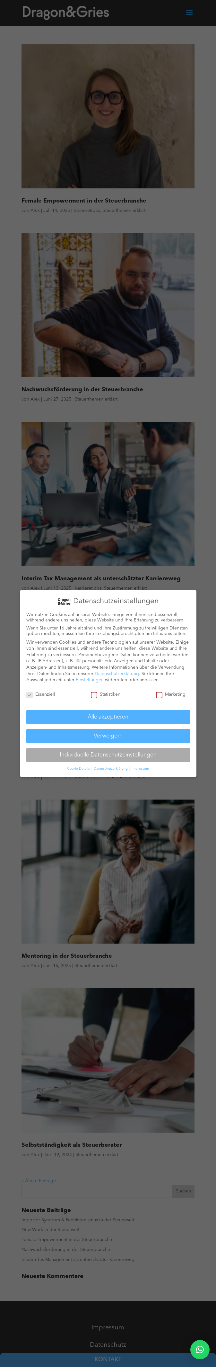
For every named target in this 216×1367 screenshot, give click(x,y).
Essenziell (40, 694)
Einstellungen (90, 679)
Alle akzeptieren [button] (108, 716)
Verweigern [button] (108, 735)
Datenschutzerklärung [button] (111, 768)
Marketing (171, 694)
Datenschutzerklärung (117, 673)
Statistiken (105, 694)
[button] (200, 1349)
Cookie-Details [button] (79, 768)
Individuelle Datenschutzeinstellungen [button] (108, 754)
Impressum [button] (140, 768)
